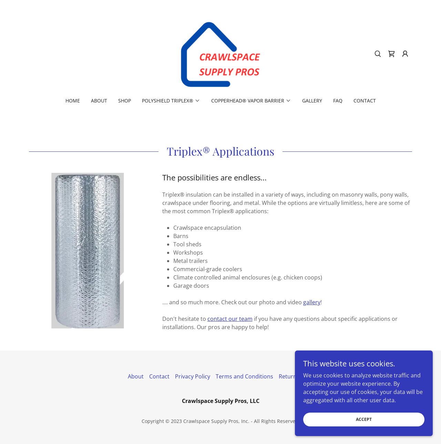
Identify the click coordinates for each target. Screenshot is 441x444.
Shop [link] (124, 100)
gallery (311, 302)
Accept (364, 419)
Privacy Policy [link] (192, 376)
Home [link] (72, 100)
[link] (221, 53)
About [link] (99, 100)
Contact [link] (364, 100)
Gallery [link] (312, 100)
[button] (405, 54)
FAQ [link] (337, 100)
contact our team (230, 319)
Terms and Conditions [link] (244, 376)
